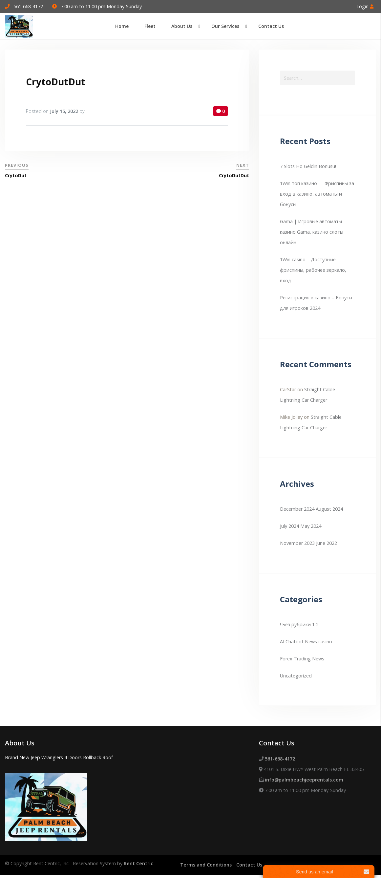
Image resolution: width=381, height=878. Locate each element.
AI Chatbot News (298, 641)
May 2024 (310, 526)
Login (364, 6)
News (318, 658)
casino (325, 641)
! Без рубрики (295, 624)
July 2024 (289, 526)
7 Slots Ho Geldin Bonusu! (308, 166)
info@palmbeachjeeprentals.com (304, 780)
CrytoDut (16, 175)
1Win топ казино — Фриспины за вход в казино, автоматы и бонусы (317, 193)
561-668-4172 (28, 6)
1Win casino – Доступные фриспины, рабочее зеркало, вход (313, 270)
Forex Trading (295, 658)
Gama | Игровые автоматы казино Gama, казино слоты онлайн (311, 232)
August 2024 (329, 509)
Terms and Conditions (206, 865)
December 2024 (297, 509)
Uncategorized (296, 676)
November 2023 (297, 543)
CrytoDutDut (55, 81)
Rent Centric (138, 863)
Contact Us (249, 865)
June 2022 (326, 543)
